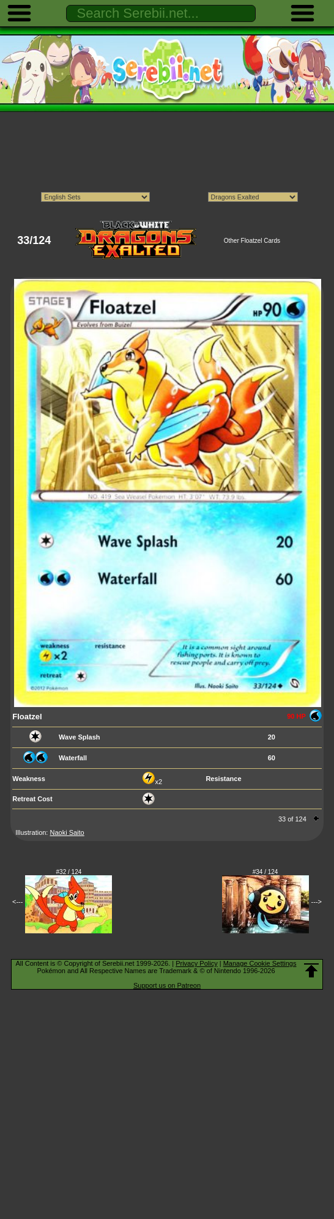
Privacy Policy (196, 963)
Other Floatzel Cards (252, 240)
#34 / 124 (265, 872)
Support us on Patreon (167, 985)
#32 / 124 (69, 872)
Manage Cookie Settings (260, 963)
